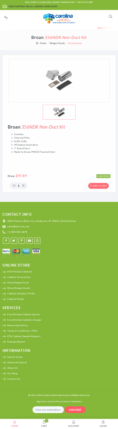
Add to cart (98, 186)
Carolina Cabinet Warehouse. (55, 395)
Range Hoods (57, 43)
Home (43, 43)
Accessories (75, 43)
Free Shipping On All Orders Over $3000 (33, 6)
